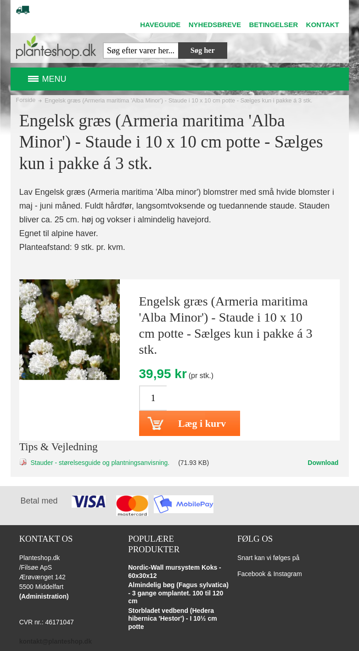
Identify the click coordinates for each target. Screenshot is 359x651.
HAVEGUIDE (160, 24)
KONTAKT (322, 24)
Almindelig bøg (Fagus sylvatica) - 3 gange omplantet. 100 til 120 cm (178, 593)
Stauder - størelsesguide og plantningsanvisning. (100, 462)
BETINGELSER (273, 24)
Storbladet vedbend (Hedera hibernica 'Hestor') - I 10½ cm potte (172, 618)
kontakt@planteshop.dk (55, 641)
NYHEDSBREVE (215, 24)
